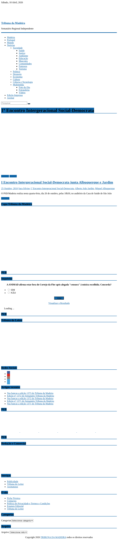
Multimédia (18, 84)
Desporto (17, 74)
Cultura (16, 79)
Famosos (23, 66)
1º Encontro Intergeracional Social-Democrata (52, 188)
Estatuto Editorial (15, 506)
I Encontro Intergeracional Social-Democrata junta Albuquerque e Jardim (57, 182)
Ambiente (23, 56)
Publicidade (12, 481)
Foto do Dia (24, 87)
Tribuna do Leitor (15, 484)
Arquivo (5, 532)
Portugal (11, 40)
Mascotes (23, 61)
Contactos (11, 501)
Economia (17, 77)
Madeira (11, 37)
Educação (23, 58)
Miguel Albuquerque (105, 188)
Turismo (23, 69)
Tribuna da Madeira (13, 23)
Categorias (6, 520)
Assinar (10, 98)
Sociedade (18, 48)
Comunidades (25, 63)
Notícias (11, 45)
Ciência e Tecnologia (23, 82)
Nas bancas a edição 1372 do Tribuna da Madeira (30, 398)
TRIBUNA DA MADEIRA (53, 537)
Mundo (10, 42)
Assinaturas (12, 486)
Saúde (22, 50)
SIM (13, 290)
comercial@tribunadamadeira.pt (16, 470)
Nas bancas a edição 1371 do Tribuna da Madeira (30, 403)
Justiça (22, 53)
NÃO (13, 293)
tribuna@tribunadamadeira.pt (15, 462)
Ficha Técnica (13, 498)
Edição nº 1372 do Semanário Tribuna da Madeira (30, 396)
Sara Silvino (24, 188)
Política (16, 71)
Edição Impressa (15, 95)
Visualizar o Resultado (59, 303)
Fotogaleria (24, 90)
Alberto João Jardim (84, 188)
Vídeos (22, 92)
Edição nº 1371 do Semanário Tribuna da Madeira (30, 401)
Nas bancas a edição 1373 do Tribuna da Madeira (30, 393)
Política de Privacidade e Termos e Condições (28, 503)
